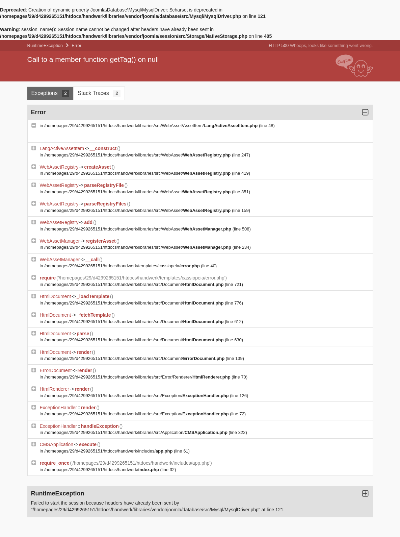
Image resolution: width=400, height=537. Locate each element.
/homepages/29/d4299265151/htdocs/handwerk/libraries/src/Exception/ (137, 395)
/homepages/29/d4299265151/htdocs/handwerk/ (102, 469)
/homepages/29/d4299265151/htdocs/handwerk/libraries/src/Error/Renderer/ (138, 377)
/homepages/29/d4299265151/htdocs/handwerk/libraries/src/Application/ (136, 432)
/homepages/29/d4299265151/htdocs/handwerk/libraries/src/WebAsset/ (138, 154)
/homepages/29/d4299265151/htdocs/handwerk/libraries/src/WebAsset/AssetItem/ (151, 125)
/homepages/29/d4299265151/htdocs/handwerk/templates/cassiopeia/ (122, 265)
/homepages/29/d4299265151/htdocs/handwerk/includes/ (109, 451)
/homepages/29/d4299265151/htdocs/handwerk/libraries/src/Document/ (134, 284)
